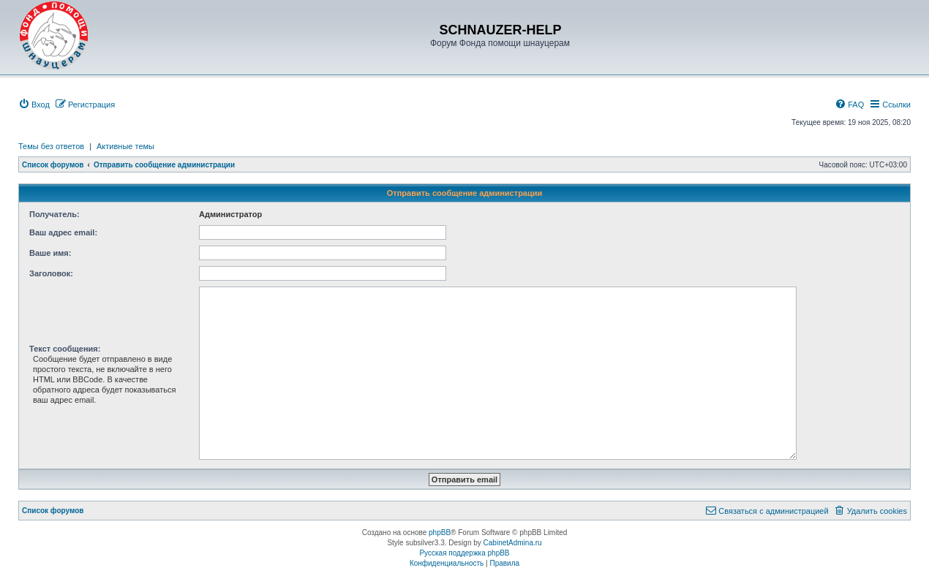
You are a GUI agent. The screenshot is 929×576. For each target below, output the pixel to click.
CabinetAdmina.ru (513, 543)
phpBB (440, 532)
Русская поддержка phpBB (464, 553)
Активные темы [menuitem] (125, 146)
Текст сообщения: (64, 348)
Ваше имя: (50, 253)
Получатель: (54, 214)
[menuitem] (34, 104)
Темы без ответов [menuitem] (51, 146)
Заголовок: (51, 273)
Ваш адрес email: (63, 232)
